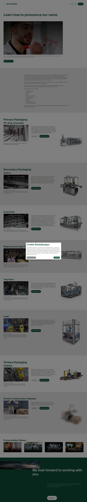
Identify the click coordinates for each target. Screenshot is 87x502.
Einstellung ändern (31, 257)
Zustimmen (56, 257)
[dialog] (43, 251)
